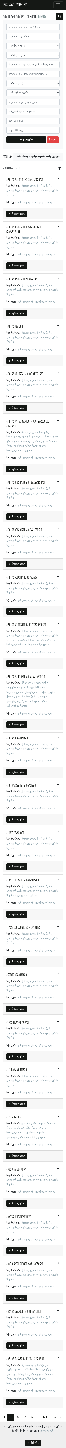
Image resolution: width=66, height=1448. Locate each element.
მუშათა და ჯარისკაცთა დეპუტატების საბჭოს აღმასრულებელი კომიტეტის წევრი (30, 1370)
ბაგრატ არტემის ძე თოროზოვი (23, 1311)
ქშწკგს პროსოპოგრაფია (15, 5)
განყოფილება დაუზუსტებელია (36, 202)
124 (45, 1417)
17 (24, 1417)
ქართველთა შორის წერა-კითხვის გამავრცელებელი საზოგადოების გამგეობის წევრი (27, 701)
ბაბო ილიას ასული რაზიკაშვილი (24, 1264)
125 (54, 1417)
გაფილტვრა (26, 139)
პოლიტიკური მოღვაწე (35, 432)
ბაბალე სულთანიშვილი (19, 1217)
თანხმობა (33, 1443)
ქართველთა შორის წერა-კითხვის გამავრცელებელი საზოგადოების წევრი (32, 190)
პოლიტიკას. (47, 1431)
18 (31, 1417)
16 (17, 1417)
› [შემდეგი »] (60, 1417)
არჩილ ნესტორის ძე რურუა (21, 577)
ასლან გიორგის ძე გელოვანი (22, 880)
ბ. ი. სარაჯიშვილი (16, 1070)
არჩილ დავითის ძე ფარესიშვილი (24, 180)
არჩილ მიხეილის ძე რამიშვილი (24, 530)
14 (3, 1417)
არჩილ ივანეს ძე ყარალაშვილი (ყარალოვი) (23, 229)
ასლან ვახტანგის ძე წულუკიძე (23, 927)
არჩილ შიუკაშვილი (17, 738)
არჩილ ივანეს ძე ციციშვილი (22, 279)
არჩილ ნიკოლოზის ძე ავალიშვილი (26, 625)
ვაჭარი (25, 1123)
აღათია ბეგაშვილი (16, 975)
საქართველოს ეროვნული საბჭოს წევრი (30, 692)
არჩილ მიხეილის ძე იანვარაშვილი (25, 482)
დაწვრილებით (17, 213)
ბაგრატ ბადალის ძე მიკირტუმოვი (25, 1359)
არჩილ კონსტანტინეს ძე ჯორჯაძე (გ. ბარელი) (27, 423)
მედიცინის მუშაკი (26, 895)
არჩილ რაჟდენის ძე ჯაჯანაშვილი (25, 677)
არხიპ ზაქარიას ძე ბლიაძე (21, 785)
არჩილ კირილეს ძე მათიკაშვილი (24, 374)
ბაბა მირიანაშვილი (17, 1169)
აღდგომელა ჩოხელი (17, 1022)
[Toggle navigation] (58, 4)
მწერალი (27, 683)
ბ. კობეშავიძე (13, 1117)
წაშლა (52, 139)
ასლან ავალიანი (15, 833)
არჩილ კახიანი (14, 326)
